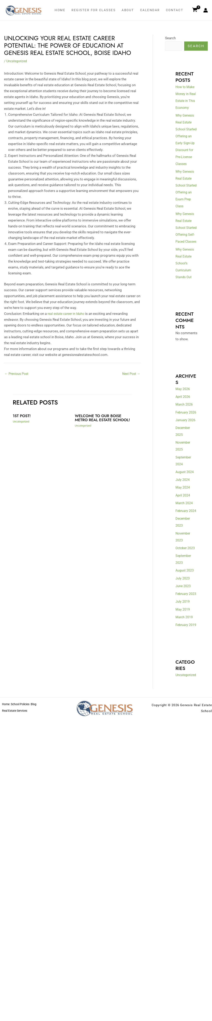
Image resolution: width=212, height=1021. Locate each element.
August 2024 (185, 507)
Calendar (150, 10)
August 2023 (185, 612)
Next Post (130, 374)
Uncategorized (17, 61)
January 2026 (185, 455)
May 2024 (183, 522)
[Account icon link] (205, 10)
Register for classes (93, 10)
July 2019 (182, 650)
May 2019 (183, 658)
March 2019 (184, 666)
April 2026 (183, 425)
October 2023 (186, 590)
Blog (40, 768)
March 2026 (184, 432)
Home (60, 10)
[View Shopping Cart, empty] (194, 10)
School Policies (23, 768)
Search (170, 38)
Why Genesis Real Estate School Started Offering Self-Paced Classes (185, 249)
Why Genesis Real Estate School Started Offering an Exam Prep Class (185, 199)
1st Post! (22, 416)
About (128, 10)
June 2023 (183, 628)
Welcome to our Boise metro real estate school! (99, 420)
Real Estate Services (16, 773)
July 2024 (182, 515)
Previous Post (17, 374)
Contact (174, 10)
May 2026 (183, 417)
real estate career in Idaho (67, 314)
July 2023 (182, 620)
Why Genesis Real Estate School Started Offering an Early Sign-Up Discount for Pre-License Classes (185, 143)
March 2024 (184, 538)
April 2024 (183, 530)
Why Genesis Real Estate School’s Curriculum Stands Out (185, 291)
